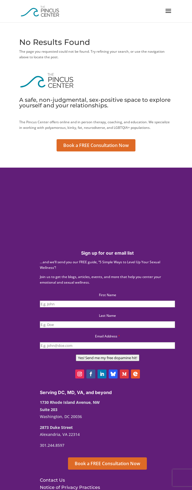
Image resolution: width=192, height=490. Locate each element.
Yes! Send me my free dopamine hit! (107, 357)
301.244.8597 (52, 445)
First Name (107, 295)
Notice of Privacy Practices (70, 487)
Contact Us (52, 480)
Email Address (107, 336)
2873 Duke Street (56, 427)
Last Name (107, 315)
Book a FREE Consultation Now (96, 145)
